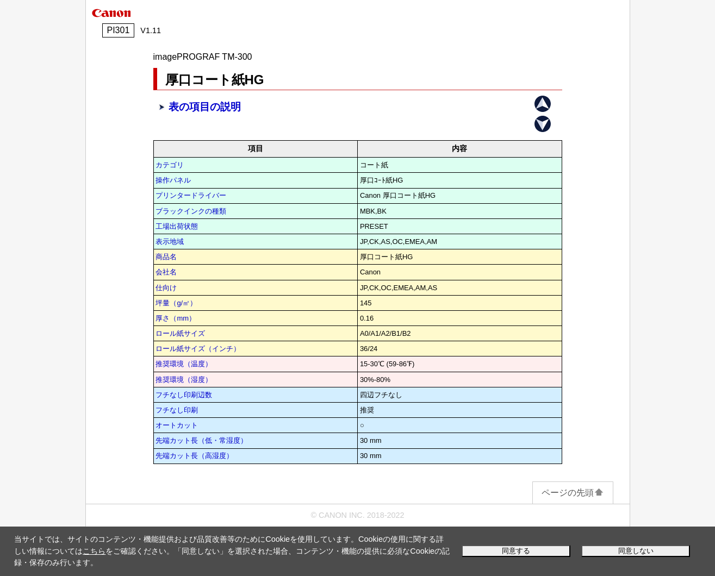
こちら (94, 551)
